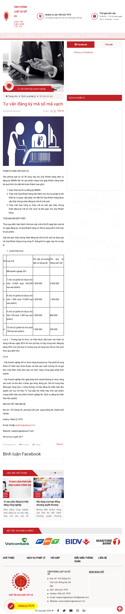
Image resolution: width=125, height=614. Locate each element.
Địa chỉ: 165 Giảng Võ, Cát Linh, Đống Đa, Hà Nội (91, 208)
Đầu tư (81, 140)
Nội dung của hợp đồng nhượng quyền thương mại (48, 504)
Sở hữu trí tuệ (46, 96)
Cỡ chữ (46, 111)
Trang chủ (12, 96)
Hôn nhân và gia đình (108, 162)
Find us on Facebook (83, 52)
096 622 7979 (81, 213)
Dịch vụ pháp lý (28, 96)
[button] (5, 66)
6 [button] (61, 473)
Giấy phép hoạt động (108, 140)
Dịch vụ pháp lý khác (107, 184)
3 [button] (55, 473)
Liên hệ (72, 195)
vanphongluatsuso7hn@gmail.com (92, 224)
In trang (36, 444)
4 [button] (57, 473)
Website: (74, 229)
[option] (34, 66)
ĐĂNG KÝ (94, 283)
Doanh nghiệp (81, 118)
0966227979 (26, 606)
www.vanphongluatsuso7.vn (92, 229)
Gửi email (24, 444)
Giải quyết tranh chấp (81, 184)
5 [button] (59, 473)
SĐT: (72, 213)
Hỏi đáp (55, 558)
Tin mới (108, 44)
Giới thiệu (8, 558)
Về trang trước (9, 444)
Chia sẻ (60, 111)
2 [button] (53, 473)
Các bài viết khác (17, 473)
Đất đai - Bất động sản (81, 162)
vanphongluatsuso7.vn (24, 425)
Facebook (81, 44)
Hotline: (73, 219)
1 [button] (51, 473)
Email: (73, 224)
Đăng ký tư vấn (77, 245)
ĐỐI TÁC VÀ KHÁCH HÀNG (20, 530)
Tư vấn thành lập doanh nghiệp (31, 89)
